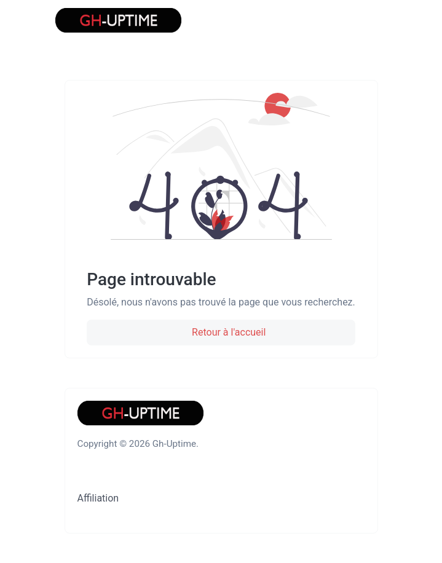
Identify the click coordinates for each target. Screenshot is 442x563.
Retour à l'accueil (227, 332)
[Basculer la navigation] (371, 20)
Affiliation (98, 498)
